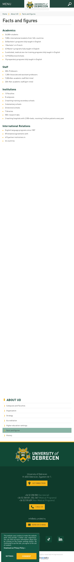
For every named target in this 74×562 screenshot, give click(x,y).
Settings (9, 556)
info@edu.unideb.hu (37, 518)
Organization (11, 410)
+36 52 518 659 (37, 500)
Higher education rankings (16, 425)
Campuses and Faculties (15, 405)
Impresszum (58, 554)
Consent (26, 556)
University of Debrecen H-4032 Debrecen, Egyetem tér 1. (37, 475)
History (9, 435)
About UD (14, 14)
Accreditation (11, 420)
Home (5, 14)
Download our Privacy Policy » (14, 548)
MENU (5, 3)
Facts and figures (28, 14)
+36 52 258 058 (37, 495)
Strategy (9, 415)
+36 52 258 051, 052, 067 (37, 497)
